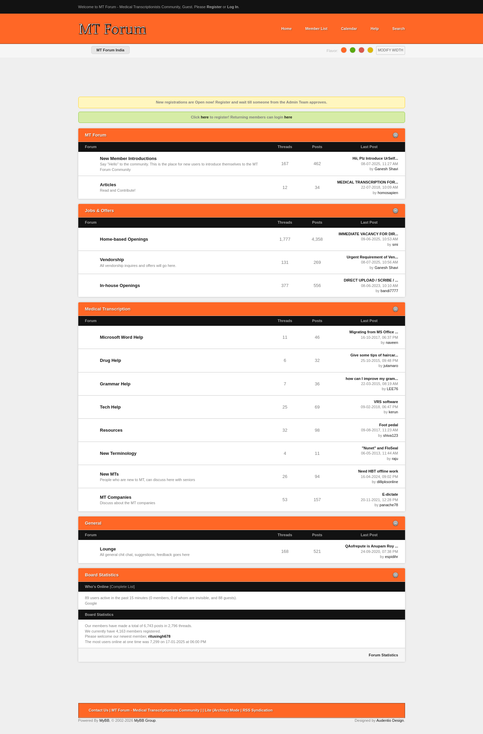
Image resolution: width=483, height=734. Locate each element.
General (93, 523)
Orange (344, 50)
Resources (111, 430)
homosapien (388, 193)
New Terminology (118, 453)
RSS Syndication (258, 710)
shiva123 (390, 435)
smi (395, 244)
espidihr (391, 557)
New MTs (109, 474)
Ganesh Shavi (386, 169)
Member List (316, 29)
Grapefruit (361, 50)
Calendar (349, 29)
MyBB (104, 720)
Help (375, 29)
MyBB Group (145, 720)
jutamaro (391, 366)
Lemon (370, 50)
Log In (232, 7)
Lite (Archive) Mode (222, 710)
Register (214, 7)
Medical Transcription (108, 309)
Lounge (108, 549)
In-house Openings (120, 285)
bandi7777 (389, 291)
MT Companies (115, 497)
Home (286, 29)
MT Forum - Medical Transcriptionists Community (156, 710)
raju (395, 459)
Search (398, 29)
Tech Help (110, 407)
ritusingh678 (159, 636)
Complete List (122, 587)
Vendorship (112, 259)
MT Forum (96, 135)
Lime (352, 50)
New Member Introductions (128, 158)
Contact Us (99, 710)
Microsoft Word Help (121, 337)
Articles (108, 184)
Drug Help (110, 360)
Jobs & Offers (99, 210)
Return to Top (397, 710)
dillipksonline (387, 482)
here (205, 117)
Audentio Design (390, 720)
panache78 (389, 505)
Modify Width (390, 50)
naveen (392, 342)
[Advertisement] (242, 78)
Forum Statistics (383, 655)
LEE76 (392, 389)
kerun (393, 412)
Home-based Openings (124, 239)
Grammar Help (115, 383)
